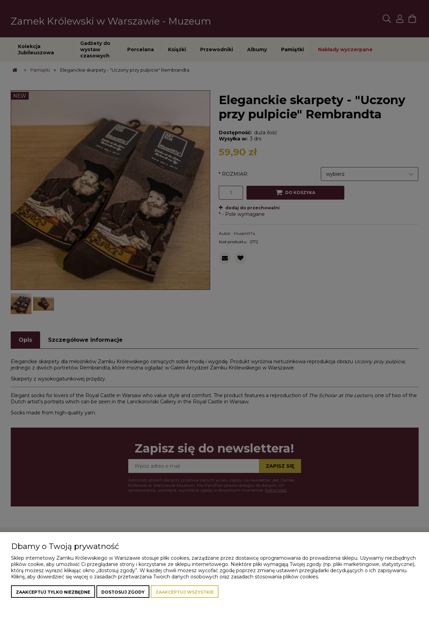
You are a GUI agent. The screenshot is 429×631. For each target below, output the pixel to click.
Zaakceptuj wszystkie (185, 592)
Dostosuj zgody (122, 592)
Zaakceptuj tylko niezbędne (53, 592)
